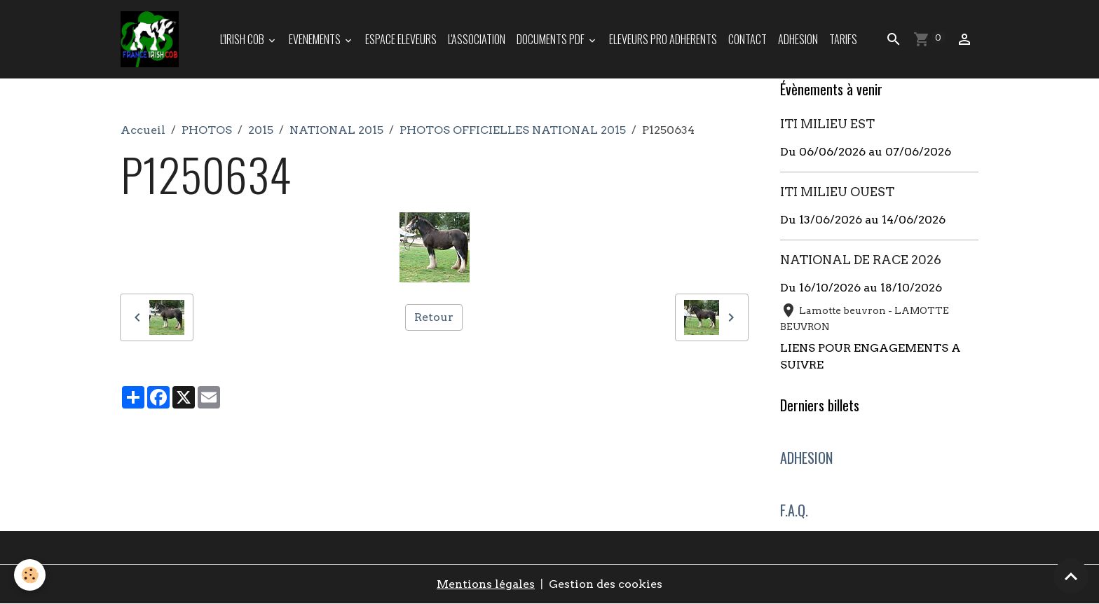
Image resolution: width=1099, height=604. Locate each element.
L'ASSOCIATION (476, 39)
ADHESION (798, 39)
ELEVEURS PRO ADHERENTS (663, 39)
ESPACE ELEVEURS (401, 39)
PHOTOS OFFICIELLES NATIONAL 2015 (513, 130)
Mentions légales (486, 584)
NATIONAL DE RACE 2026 (860, 259)
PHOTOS (207, 130)
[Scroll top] (1070, 575)
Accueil (143, 130)
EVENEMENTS (316, 39)
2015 (260, 130)
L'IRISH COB (243, 39)
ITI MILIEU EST (827, 123)
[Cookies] (30, 575)
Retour (433, 317)
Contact (747, 39)
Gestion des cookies (605, 584)
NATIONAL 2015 (336, 130)
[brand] (152, 39)
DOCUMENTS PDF (552, 39)
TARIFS (843, 39)
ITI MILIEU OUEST (837, 191)
